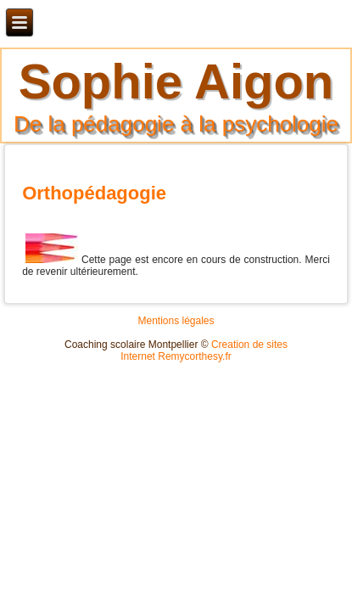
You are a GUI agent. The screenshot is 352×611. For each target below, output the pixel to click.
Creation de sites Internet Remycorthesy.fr (204, 350)
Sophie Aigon (176, 81)
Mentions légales (175, 321)
